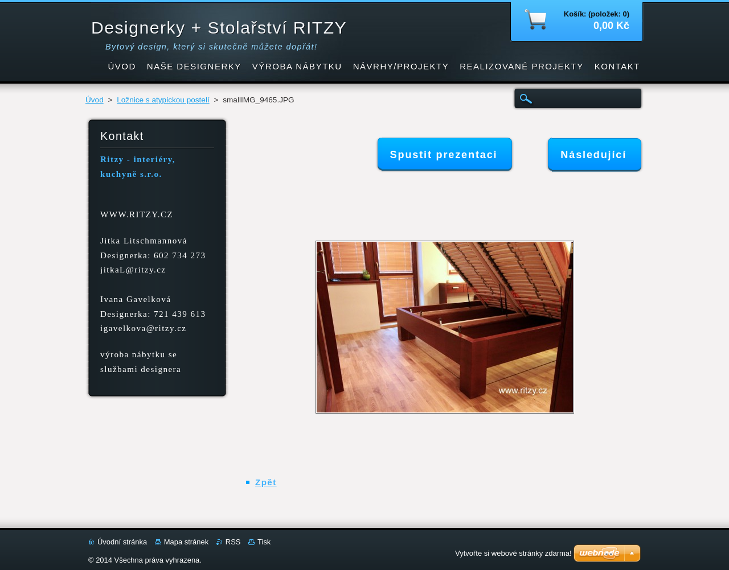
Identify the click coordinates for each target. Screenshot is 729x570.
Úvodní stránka (122, 542)
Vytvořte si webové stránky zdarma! (513, 553)
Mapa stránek (186, 542)
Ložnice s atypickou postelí (163, 100)
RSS (233, 542)
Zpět (266, 482)
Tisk (264, 542)
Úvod (94, 100)
